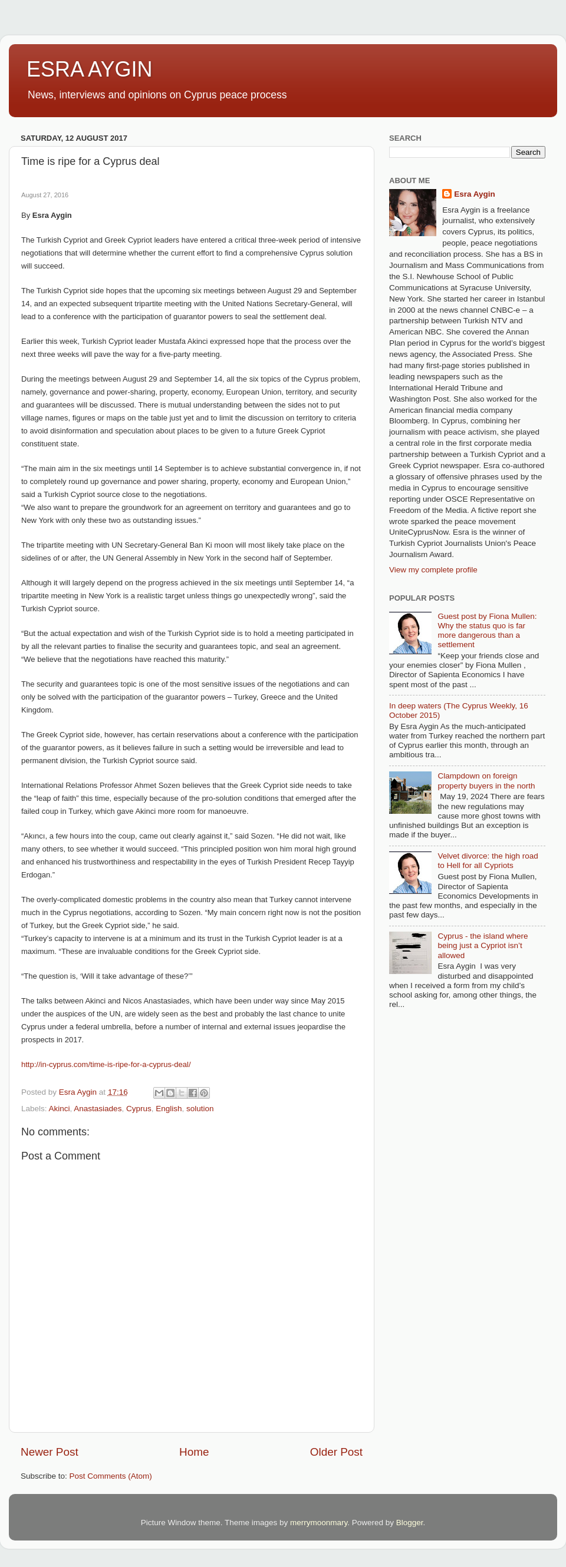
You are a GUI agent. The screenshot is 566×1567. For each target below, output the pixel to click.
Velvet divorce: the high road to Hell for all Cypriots (487, 861)
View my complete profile (433, 569)
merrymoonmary (318, 1522)
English (169, 1108)
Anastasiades (97, 1108)
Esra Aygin (474, 194)
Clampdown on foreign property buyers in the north (486, 780)
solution (200, 1108)
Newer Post (49, 1452)
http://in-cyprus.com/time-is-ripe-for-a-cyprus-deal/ (106, 1064)
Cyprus (139, 1108)
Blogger (409, 1522)
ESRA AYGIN (89, 69)
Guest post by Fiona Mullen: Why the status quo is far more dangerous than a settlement (487, 631)
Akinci (59, 1108)
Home (194, 1452)
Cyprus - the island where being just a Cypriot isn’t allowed (482, 945)
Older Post (336, 1452)
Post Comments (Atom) (111, 1476)
